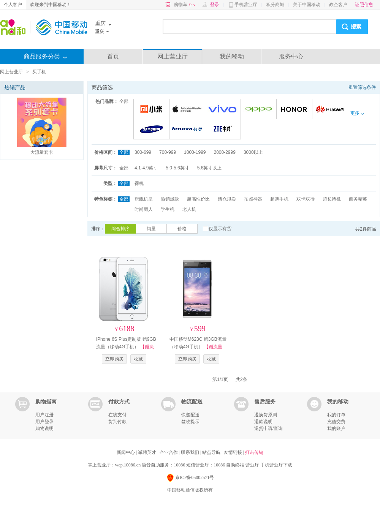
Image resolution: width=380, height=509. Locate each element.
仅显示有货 (220, 228)
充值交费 (336, 421)
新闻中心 (126, 452)
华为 (331, 109)
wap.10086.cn (128, 465)
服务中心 (291, 56)
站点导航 (212, 452)
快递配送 (190, 414)
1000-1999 (195, 152)
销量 (151, 228)
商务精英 (358, 199)
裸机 (139, 183)
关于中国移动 (306, 4)
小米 (152, 109)
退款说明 (263, 421)
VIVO (224, 109)
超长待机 (332, 199)
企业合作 (169, 452)
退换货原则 (265, 414)
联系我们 (190, 452)
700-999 (167, 152)
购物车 (184, 4)
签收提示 (190, 421)
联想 (188, 129)
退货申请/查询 (268, 428)
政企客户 (338, 4)
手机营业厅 (245, 4)
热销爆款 (170, 199)
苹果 (188, 109)
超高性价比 (198, 199)
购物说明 (44, 428)
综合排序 (120, 228)
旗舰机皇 (144, 199)
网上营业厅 (172, 56)
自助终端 (235, 465)
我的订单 (336, 414)
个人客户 (13, 4)
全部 (123, 101)
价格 (182, 228)
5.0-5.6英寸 (177, 168)
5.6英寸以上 (209, 168)
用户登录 (44, 421)
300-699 (143, 152)
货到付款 (117, 421)
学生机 (167, 209)
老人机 (189, 209)
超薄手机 (279, 199)
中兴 (224, 129)
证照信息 (364, 4)
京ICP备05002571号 (190, 478)
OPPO (259, 109)
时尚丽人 (144, 209)
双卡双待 (305, 199)
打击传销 (254, 452)
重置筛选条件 (362, 87)
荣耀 (295, 109)
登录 (214, 4)
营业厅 (252, 465)
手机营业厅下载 (276, 465)
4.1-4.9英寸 (146, 168)
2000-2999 (224, 152)
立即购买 (114, 359)
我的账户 (336, 428)
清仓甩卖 (227, 199)
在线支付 (117, 414)
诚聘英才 (147, 452)
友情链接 (233, 452)
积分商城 (275, 4)
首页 (113, 56)
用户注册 (44, 414)
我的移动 (232, 56)
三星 (152, 129)
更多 (356, 113)
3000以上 (253, 152)
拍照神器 (253, 199)
